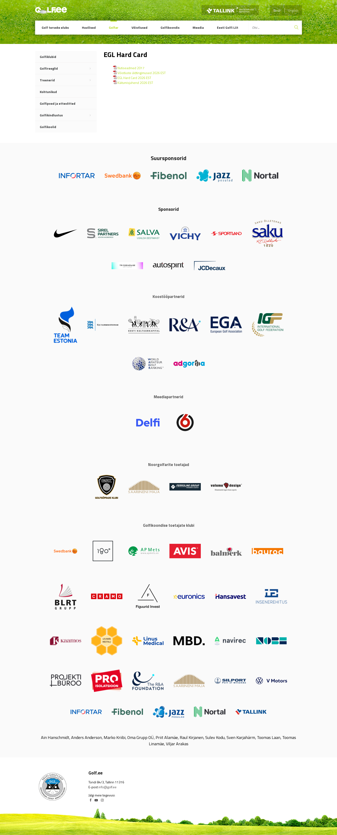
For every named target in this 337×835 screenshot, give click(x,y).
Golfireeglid (68, 68)
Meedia (198, 27)
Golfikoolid (48, 126)
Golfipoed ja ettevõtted (57, 103)
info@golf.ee (108, 787)
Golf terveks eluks (55, 27)
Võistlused (139, 27)
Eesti (277, 10)
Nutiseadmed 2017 (130, 67)
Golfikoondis (170, 27)
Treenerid (68, 80)
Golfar (113, 27)
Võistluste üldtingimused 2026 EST (141, 72)
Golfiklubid (48, 56)
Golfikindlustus (68, 115)
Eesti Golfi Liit (227, 27)
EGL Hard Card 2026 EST (134, 77)
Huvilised (89, 27)
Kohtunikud (48, 91)
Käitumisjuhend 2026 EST (135, 82)
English (293, 10)
